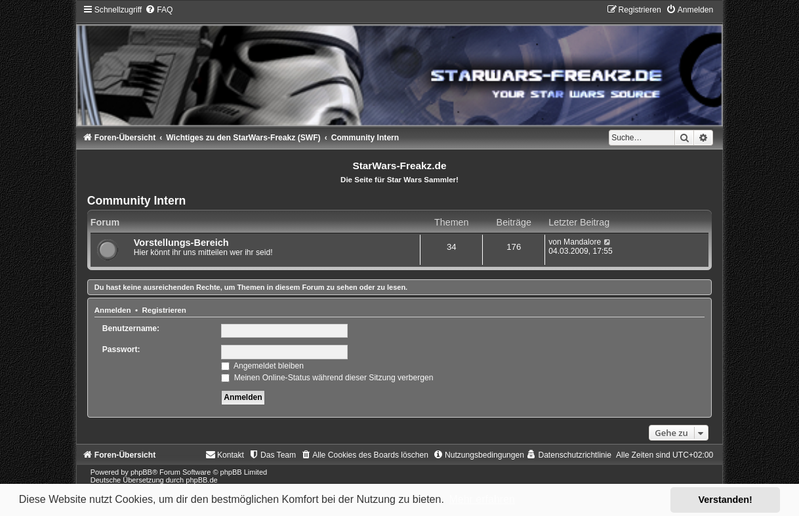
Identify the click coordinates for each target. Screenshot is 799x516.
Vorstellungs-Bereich (181, 242)
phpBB (141, 472)
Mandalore (582, 242)
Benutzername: (130, 328)
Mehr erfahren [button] (482, 499)
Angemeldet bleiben (262, 365)
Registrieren (164, 310)
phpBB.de (201, 480)
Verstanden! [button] (725, 499)
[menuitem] (159, 9)
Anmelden (112, 310)
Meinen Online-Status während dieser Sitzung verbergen (327, 377)
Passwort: (121, 349)
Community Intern (136, 200)
